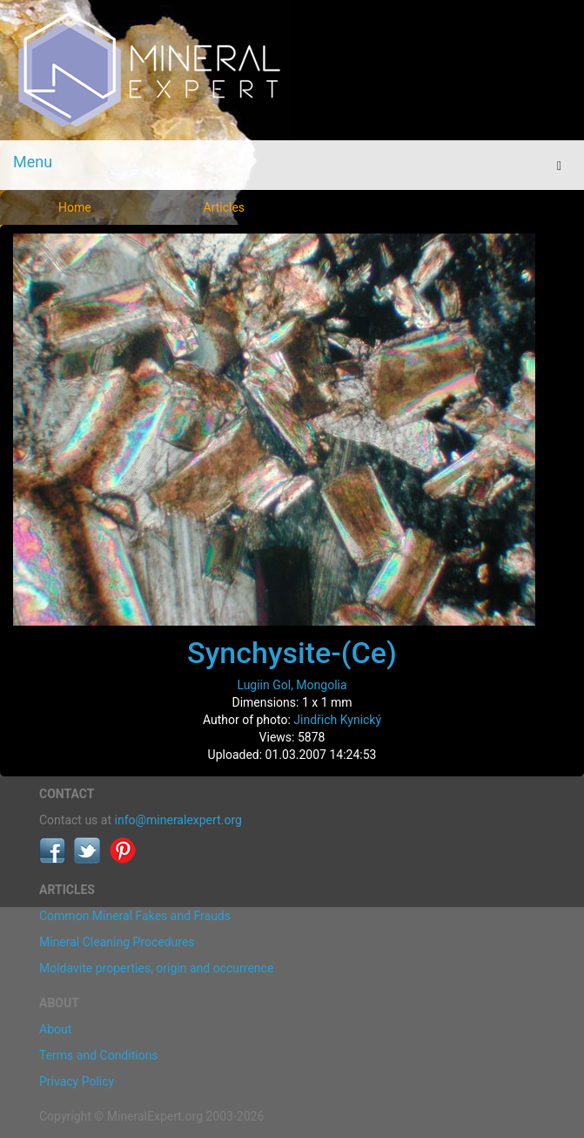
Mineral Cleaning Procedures (117, 942)
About (55, 1029)
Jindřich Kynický (337, 720)
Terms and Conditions (98, 1055)
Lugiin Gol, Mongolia (291, 685)
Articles (224, 207)
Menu (32, 161)
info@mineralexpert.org (178, 820)
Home (74, 207)
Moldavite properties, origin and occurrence (156, 968)
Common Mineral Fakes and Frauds (135, 916)
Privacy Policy (76, 1081)
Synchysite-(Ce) (292, 652)
